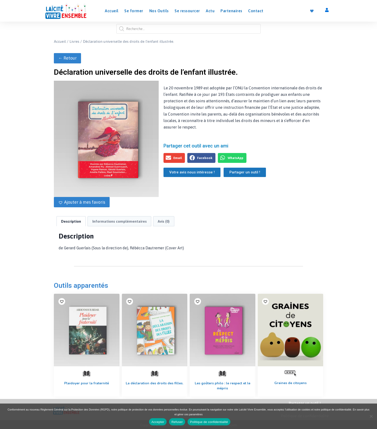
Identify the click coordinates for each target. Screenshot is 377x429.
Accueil (112, 11)
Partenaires (231, 11)
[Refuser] (371, 416)
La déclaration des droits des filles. (154, 383)
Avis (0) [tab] (164, 221)
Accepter (157, 422)
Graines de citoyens (290, 383)
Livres (74, 41)
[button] (82, 202)
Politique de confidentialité (209, 422)
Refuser (177, 422)
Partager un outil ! (305, 403)
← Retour (67, 58)
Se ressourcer (187, 11)
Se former (133, 11)
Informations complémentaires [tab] (119, 221)
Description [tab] (71, 221)
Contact (256, 11)
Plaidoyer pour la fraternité (86, 383)
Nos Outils (159, 11)
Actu (210, 11)
